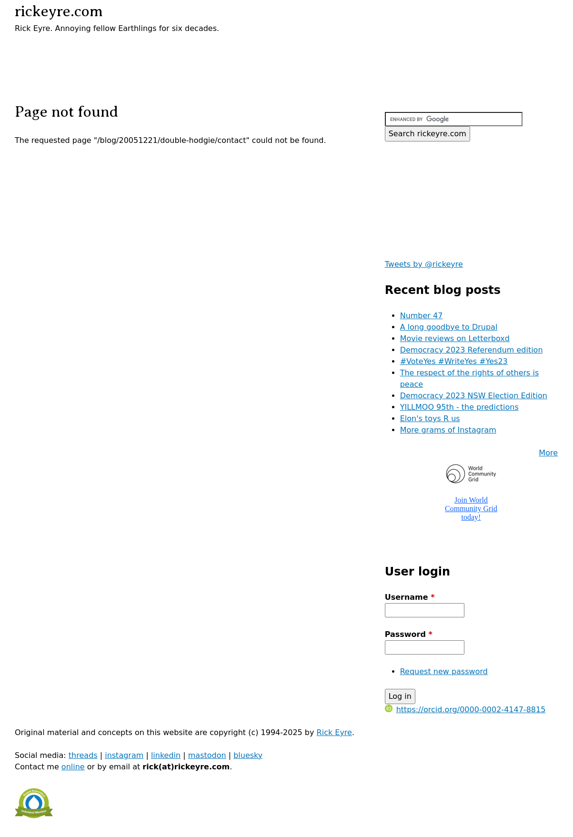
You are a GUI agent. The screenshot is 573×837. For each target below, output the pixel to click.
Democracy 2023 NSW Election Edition (473, 395)
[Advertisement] (126, 48)
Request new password (444, 671)
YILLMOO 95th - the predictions (459, 407)
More (548, 452)
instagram (124, 755)
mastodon (207, 755)
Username (410, 597)
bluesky (247, 755)
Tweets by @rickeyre (424, 264)
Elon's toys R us (430, 418)
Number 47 (421, 315)
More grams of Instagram (448, 429)
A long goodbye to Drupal (449, 327)
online (73, 766)
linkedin (166, 755)
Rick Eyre (334, 732)
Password (408, 634)
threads (83, 755)
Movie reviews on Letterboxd (455, 338)
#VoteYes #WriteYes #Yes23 (454, 361)
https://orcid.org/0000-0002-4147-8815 (465, 709)
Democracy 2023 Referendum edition (471, 349)
